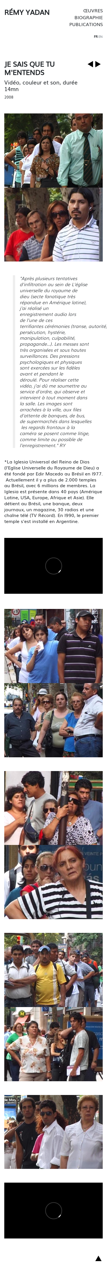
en (100, 36)
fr (96, 36)
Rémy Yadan (27, 12)
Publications (86, 24)
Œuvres (93, 10)
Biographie (88, 17)
